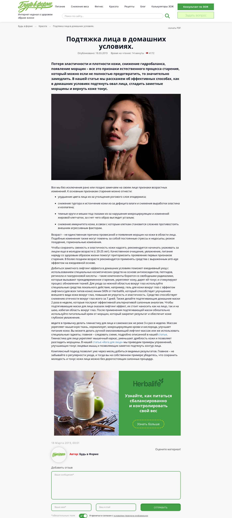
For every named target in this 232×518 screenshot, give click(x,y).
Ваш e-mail (104, 507)
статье (162, 334)
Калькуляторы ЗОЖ (163, 6)
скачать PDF (174, 27)
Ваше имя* (60, 507)
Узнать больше (148, 424)
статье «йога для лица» (108, 342)
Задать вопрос (195, 15)
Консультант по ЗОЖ (195, 6)
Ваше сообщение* (64, 475)
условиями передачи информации (131, 515)
